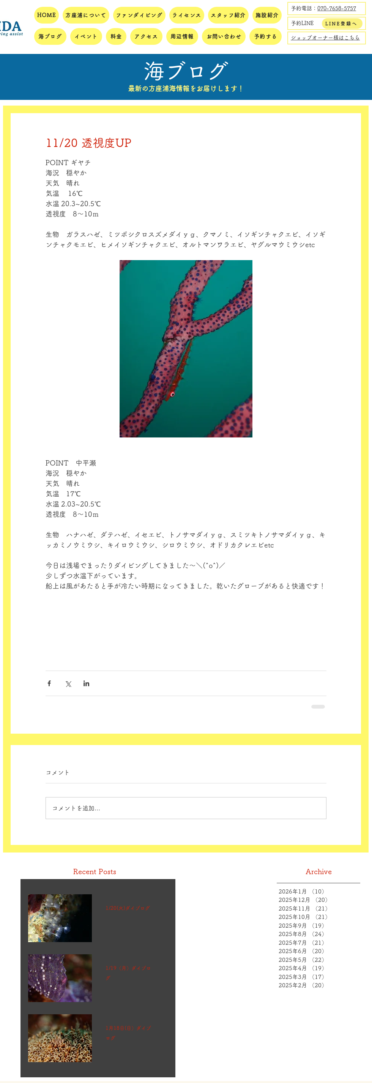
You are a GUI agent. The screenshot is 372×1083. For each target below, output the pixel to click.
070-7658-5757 (336, 8)
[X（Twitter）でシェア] (67, 683)
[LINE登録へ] (342, 23)
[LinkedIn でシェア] (86, 683)
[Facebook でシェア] (49, 683)
